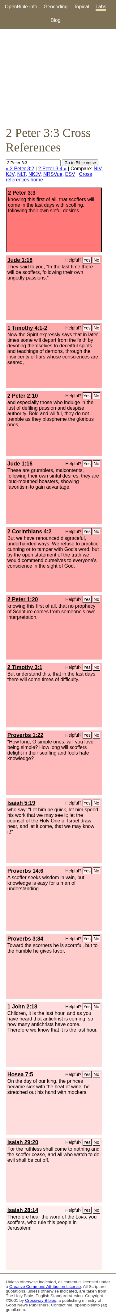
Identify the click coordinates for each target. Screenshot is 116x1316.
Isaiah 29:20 (22, 1142)
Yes (87, 260)
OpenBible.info (21, 6)
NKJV (34, 174)
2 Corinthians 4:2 (29, 531)
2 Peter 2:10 (22, 396)
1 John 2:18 (22, 1007)
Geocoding (55, 6)
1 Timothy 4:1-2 (27, 328)
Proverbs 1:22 (25, 735)
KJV (10, 174)
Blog (55, 20)
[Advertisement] (58, 77)
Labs (101, 6)
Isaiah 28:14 (22, 1210)
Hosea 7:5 (20, 1074)
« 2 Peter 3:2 (20, 168)
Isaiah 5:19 (21, 803)
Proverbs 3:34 (25, 939)
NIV (97, 168)
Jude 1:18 (19, 260)
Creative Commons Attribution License (45, 1286)
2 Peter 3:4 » (52, 168)
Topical (81, 6)
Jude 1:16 (19, 464)
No (96, 260)
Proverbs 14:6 (25, 871)
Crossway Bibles (40, 1300)
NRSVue (52, 174)
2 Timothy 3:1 (24, 667)
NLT (21, 174)
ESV (70, 174)
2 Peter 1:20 (22, 599)
